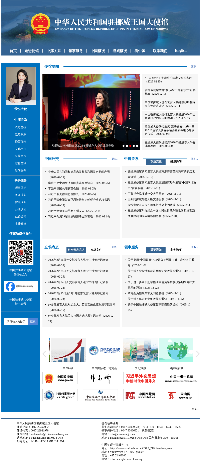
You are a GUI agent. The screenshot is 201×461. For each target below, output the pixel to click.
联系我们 (160, 51)
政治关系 (20, 134)
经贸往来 (20, 141)
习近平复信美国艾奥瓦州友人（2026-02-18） (75, 210)
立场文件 (96, 249)
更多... (194, 66)
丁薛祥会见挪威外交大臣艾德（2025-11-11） (155, 193)
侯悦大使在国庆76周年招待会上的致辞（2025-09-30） (161, 204)
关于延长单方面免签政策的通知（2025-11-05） (157, 298)
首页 (13, 51)
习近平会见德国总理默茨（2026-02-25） (72, 194)
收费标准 (20, 223)
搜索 (33, 321)
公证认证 (20, 209)
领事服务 (75, 51)
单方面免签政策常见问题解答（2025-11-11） (155, 293)
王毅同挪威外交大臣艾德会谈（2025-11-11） (155, 199)
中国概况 (97, 51)
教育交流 (20, 163)
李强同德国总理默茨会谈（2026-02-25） (72, 188)
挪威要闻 (176, 161)
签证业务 (20, 194)
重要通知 (156, 249)
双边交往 (20, 127)
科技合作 (20, 156)
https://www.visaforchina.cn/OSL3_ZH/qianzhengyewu (141, 448)
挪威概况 (120, 51)
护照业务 (20, 202)
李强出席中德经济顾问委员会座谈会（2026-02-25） (80, 182)
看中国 (140, 51)
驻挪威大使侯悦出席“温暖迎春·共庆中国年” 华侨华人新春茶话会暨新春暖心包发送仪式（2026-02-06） (169, 130)
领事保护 (20, 187)
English (181, 51)
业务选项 (176, 249)
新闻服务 (20, 170)
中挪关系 (53, 51)
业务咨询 (20, 216)
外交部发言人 (76, 249)
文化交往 (20, 148)
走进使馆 (31, 51)
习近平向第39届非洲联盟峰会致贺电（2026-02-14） (80, 216)
